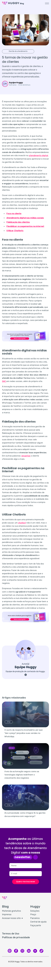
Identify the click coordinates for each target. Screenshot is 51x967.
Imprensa (6, 914)
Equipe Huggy (16, 82)
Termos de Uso (10, 933)
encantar (26, 456)
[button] (47, 3)
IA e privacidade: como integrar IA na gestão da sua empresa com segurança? (24, 814)
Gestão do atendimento (18, 51)
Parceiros (35, 918)
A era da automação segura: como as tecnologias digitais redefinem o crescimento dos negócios (21, 774)
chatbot (22, 523)
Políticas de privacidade (16, 937)
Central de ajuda (38, 921)
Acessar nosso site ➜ (12, 918)
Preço (33, 914)
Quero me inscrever (25, 881)
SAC (4, 381)
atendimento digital (38, 155)
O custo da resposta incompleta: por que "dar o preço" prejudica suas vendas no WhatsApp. (23, 733)
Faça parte (35, 925)
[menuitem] (13, 911)
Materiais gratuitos (11, 911)
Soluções (34, 911)
